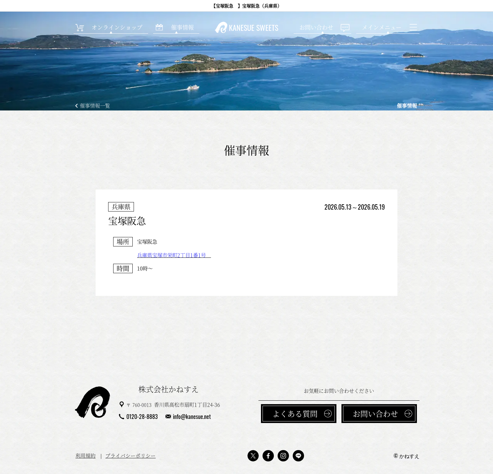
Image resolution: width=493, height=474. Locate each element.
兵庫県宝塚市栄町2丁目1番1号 (174, 255)
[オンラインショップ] (111, 27)
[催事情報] (176, 27)
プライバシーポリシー (130, 455)
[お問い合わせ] (322, 27)
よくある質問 (295, 413)
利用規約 (85, 455)
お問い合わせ (375, 413)
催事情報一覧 (95, 105)
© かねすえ (406, 456)
